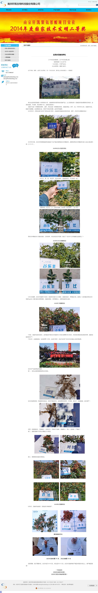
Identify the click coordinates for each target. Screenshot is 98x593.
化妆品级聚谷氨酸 (9, 54)
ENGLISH (94, 1)
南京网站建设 (70, 584)
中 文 (89, 1)
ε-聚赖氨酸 (7, 57)
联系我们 (88, 10)
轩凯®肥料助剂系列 (10, 48)
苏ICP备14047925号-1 (55, 584)
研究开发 (40, 10)
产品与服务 (56, 10)
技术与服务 (8, 60)
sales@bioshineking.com (10, 78)
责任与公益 (72, 10)
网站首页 (8, 10)
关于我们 (24, 10)
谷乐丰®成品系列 (9, 51)
